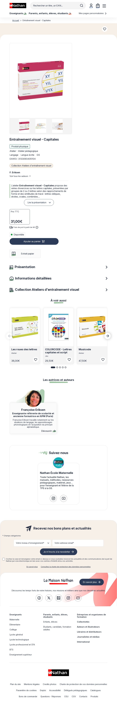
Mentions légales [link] (32, 684)
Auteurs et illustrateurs (88, 627)
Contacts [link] (83, 696)
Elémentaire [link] (15, 624)
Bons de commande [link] (28, 696)
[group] (24, 126)
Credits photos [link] (49, 684)
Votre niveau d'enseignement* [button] (30, 543)
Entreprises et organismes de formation (91, 615)
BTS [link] (11, 649)
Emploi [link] (43, 690)
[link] (53, 498)
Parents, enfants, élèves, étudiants (55, 615)
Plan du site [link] (15, 684)
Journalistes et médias (88, 637)
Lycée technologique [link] (19, 639)
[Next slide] (107, 336)
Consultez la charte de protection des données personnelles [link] (66, 567)
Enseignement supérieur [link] (21, 654)
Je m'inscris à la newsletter (56, 551)
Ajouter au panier (32, 241)
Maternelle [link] (14, 619)
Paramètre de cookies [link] (26, 690)
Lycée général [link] (16, 634)
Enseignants (16, 614)
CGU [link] (66, 696)
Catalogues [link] (95, 690)
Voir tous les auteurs (19, 176)
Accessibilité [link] (55, 690)
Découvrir (48, 431)
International (83, 642)
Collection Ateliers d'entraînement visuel (31, 165)
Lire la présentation (36, 202)
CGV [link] (74, 696)
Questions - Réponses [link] (51, 696)
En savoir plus (32, 567)
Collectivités (83, 622)
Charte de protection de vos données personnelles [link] (83, 684)
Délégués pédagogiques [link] (75, 690)
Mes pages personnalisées (93, 13)
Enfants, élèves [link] (50, 622)
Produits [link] (94, 696)
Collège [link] (13, 629)
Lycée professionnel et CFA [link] (22, 644)
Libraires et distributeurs (89, 632)
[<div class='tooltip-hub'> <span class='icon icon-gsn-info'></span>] (37, 227)
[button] (41, 80)
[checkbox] (3, 559)
